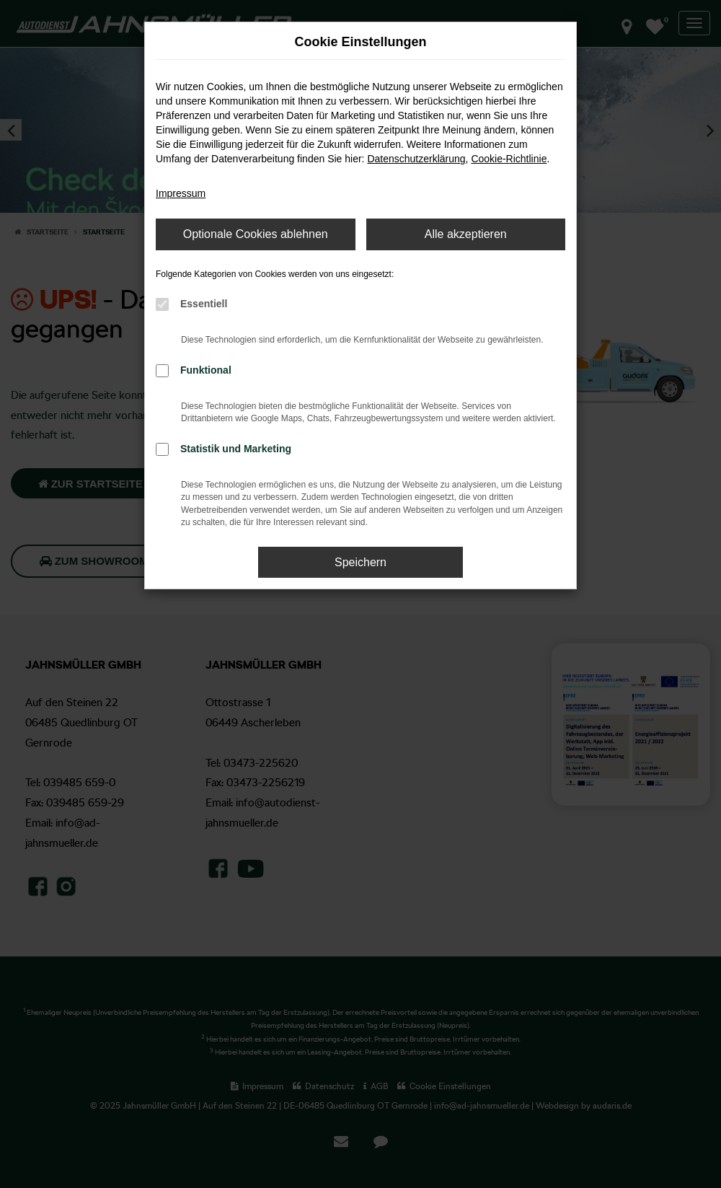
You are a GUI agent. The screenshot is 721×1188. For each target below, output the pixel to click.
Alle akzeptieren (466, 234)
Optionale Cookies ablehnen (255, 234)
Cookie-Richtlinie (509, 158)
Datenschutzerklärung (416, 158)
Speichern (360, 562)
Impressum (180, 193)
